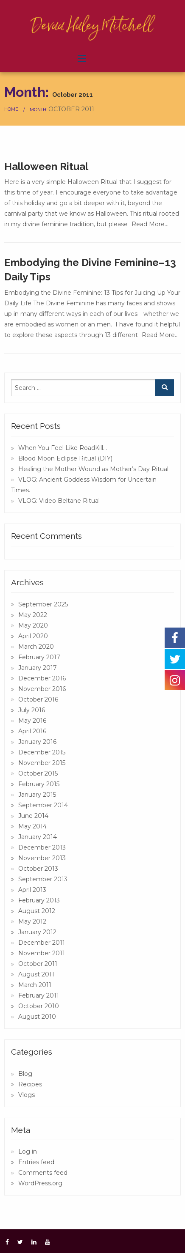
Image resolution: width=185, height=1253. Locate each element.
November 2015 (41, 763)
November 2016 (42, 689)
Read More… (150, 224)
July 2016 (31, 710)
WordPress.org (40, 1183)
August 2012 (36, 911)
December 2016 (42, 678)
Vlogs (26, 1095)
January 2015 (37, 794)
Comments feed (42, 1172)
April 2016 (32, 731)
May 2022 (32, 615)
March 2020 (36, 646)
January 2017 (37, 668)
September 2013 (42, 879)
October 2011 (37, 964)
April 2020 (33, 636)
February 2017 (39, 657)
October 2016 (38, 699)
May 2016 (32, 720)
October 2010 (38, 1006)
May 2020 (33, 625)
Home (11, 109)
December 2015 (41, 752)
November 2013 (42, 858)
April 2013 (32, 890)
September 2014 (43, 805)
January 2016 (37, 742)
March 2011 (34, 985)
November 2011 (41, 953)
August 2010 (37, 1016)
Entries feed (36, 1162)
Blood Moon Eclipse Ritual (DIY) (65, 458)
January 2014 (37, 837)
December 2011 (41, 942)
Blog (25, 1074)
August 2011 (36, 974)
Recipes (30, 1084)
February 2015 (38, 784)
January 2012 (37, 932)
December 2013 (42, 847)
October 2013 (38, 868)
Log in (27, 1151)
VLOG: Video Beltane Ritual (59, 500)
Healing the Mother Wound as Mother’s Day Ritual (93, 469)
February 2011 (38, 995)
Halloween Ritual (46, 166)
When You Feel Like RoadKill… (62, 448)
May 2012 (32, 921)
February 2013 (39, 900)
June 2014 (33, 816)
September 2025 (43, 604)
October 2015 (38, 773)
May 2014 (32, 826)
